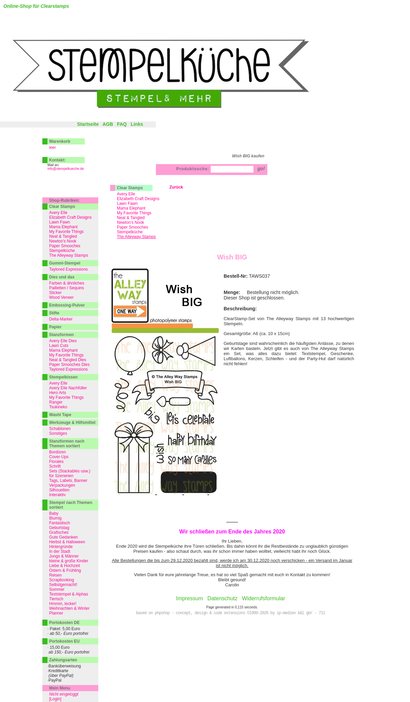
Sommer (56, 589)
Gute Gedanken (63, 537)
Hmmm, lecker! (63, 603)
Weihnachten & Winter (69, 608)
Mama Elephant (131, 208)
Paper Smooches (132, 227)
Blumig (55, 518)
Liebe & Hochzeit (64, 565)
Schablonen (59, 428)
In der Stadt (59, 551)
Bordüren (57, 452)
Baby (53, 513)
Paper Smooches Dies (69, 364)
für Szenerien (61, 475)
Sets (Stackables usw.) (69, 471)
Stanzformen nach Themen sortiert (66, 443)
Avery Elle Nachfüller (68, 388)
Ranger (55, 402)
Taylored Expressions (68, 269)
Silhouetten (59, 490)
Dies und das (62, 277)
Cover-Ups (58, 456)
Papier (55, 327)
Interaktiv (57, 494)
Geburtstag (59, 527)
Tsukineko (58, 407)
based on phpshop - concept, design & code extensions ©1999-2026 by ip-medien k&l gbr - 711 (230, 613)
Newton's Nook (130, 222)
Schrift (55, 466)
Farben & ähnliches (66, 283)
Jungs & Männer (64, 556)
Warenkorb (59, 141)
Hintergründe (61, 546)
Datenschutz (222, 598)
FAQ (122, 124)
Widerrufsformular (263, 598)
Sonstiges (58, 433)
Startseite (88, 124)
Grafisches (58, 532)
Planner (56, 613)
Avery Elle (126, 194)
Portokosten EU (64, 641)
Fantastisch (59, 523)
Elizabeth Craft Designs (138, 198)
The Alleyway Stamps (68, 255)
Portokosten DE (64, 622)
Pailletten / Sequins (66, 288)
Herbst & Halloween (67, 542)
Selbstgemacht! (63, 584)
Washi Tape (60, 414)
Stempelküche (130, 232)
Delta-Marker (61, 319)
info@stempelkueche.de (65, 169)
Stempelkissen (63, 377)
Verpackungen (62, 485)
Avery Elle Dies (63, 340)
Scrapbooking (61, 580)
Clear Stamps (130, 188)
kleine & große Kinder (68, 561)
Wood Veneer (61, 297)
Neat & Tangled (131, 217)
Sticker (55, 292)
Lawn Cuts (58, 345)
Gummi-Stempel (64, 263)
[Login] (55, 699)
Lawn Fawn (127, 203)
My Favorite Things (134, 213)
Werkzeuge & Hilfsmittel (72, 422)
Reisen (55, 575)
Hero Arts (57, 392)
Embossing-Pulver (67, 305)
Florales (56, 461)
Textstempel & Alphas (68, 594)
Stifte (54, 313)
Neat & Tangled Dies (67, 359)
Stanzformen (61, 334)
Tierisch (56, 599)
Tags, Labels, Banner (68, 480)
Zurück (176, 187)
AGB (107, 124)
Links (137, 124)
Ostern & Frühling (65, 570)
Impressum (189, 598)
